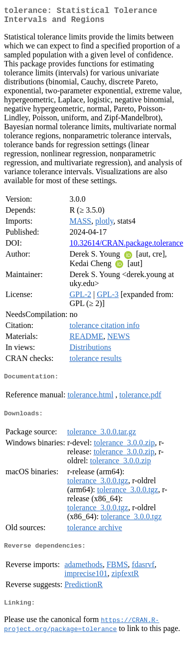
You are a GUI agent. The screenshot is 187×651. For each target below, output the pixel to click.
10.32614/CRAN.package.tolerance (126, 247)
